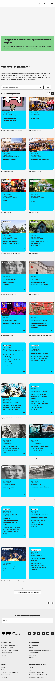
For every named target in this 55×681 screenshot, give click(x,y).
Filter (47, 87)
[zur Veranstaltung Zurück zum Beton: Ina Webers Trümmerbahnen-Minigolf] (41, 399)
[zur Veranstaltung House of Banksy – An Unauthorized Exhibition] (41, 276)
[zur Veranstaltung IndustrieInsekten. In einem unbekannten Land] (13, 236)
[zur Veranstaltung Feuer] (13, 195)
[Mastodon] (38, 633)
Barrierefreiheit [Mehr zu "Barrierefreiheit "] (5, 675)
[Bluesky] (43, 633)
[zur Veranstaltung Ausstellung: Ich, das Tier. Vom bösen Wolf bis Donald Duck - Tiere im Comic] (13, 399)
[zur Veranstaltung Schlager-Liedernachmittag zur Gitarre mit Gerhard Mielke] (13, 522)
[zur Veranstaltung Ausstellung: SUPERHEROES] (13, 317)
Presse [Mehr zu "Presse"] (31, 648)
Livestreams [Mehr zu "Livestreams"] (32, 655)
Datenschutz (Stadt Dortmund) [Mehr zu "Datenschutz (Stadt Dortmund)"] (38, 675)
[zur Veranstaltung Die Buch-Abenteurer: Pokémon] (13, 563)
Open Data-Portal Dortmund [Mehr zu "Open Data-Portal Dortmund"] (9, 672)
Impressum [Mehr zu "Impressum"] (32, 670)
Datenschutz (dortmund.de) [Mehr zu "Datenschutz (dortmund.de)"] (37, 672)
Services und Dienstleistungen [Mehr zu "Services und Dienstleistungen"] (9, 645)
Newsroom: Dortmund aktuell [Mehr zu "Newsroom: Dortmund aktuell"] (9, 650)
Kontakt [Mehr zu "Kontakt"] (31, 667)
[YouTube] (47, 633)
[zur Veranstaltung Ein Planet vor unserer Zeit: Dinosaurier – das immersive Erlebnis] (41, 440)
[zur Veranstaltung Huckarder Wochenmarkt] (41, 154)
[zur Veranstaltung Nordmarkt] (41, 113)
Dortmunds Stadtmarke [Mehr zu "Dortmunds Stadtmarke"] (35, 660)
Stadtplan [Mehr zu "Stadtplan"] (4, 670)
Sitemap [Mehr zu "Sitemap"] (3, 667)
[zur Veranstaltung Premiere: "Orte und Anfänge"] (41, 563)
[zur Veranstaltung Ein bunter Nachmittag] (41, 522)
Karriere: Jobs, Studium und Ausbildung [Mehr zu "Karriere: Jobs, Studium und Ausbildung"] (39, 650)
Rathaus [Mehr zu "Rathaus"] (3, 655)
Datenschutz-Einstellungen (36, 677)
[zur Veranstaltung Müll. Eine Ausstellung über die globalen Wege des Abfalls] (41, 317)
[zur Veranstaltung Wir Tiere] (41, 195)
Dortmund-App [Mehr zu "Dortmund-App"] (33, 645)
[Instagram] (34, 633)
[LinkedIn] (52, 633)
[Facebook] (29, 633)
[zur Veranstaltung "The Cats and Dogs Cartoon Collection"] (13, 113)
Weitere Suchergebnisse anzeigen (27, 592)
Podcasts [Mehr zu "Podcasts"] (31, 657)
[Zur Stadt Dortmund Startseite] (11, 3)
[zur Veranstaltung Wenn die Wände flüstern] (41, 358)
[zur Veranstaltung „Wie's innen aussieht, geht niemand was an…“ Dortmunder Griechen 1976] (13, 440)
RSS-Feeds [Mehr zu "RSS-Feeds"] (4, 677)
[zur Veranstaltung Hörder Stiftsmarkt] (13, 154)
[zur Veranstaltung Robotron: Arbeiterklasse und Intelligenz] (13, 358)
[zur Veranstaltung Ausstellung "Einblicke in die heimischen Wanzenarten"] (41, 236)
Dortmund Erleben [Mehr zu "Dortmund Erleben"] (6, 652)
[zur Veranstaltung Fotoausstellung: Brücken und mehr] (41, 481)
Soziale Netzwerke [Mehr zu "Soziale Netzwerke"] (34, 652)
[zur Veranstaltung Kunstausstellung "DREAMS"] (13, 276)
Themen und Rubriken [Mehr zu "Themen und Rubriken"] (7, 648)
